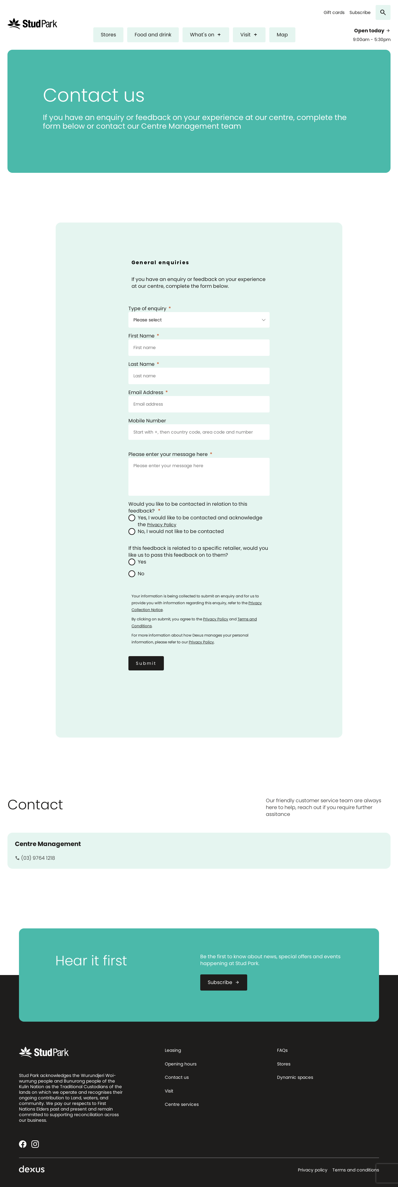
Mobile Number (147, 420)
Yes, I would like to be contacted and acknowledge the (200, 521)
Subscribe (360, 13)
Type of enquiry (147, 308)
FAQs (282, 1050)
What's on (206, 34)
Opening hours (181, 1064)
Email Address (145, 392)
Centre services (182, 1104)
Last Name (141, 364)
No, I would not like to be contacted (181, 531)
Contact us (177, 1077)
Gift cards (334, 13)
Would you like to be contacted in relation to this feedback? (187, 507)
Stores (108, 34)
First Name (141, 336)
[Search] (383, 12)
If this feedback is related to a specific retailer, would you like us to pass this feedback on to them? (198, 552)
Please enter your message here (168, 454)
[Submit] (146, 663)
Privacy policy (312, 1170)
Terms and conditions (355, 1170)
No (141, 573)
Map (282, 34)
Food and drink (153, 34)
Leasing (173, 1050)
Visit (249, 34)
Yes (142, 562)
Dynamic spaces (295, 1077)
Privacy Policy (161, 525)
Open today (372, 30)
